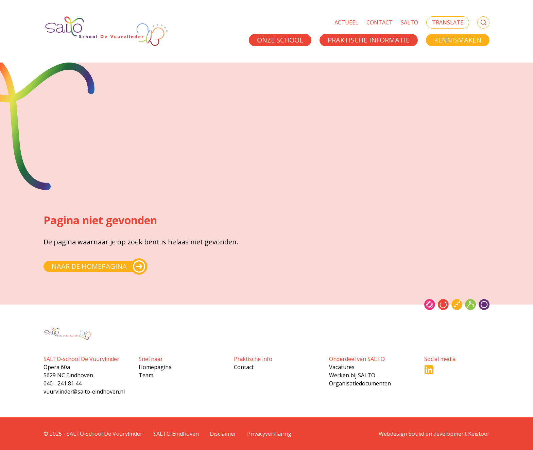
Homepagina (155, 367)
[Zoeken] (483, 22)
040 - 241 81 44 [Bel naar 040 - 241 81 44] (63, 383)
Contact (379, 22)
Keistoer (478, 433)
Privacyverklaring (269, 433)
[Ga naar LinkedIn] (429, 370)
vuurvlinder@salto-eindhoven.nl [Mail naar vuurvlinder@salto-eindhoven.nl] (84, 391)
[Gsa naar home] (106, 31)
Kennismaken (457, 40)
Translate (447, 22)
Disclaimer (223, 433)
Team (146, 375)
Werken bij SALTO (352, 375)
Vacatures (342, 367)
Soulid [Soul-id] (416, 433)
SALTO (409, 22)
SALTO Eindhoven (176, 433)
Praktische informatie (369, 40)
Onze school (280, 40)
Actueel (346, 22)
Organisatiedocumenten (360, 383)
